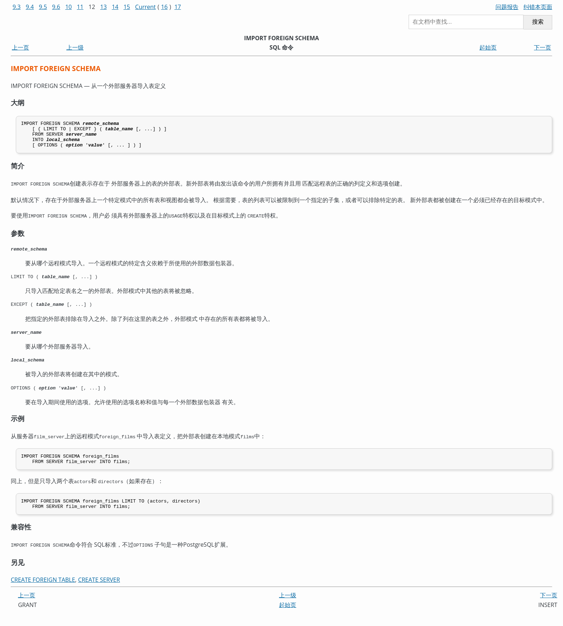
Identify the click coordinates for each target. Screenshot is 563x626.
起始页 (488, 47)
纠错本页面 (538, 7)
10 (68, 7)
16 (164, 7)
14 (115, 7)
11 (80, 7)
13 (103, 7)
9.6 (56, 7)
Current (145, 7)
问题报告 (506, 7)
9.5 (43, 7)
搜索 (538, 22)
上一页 (20, 47)
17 (178, 7)
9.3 (17, 7)
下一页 (542, 47)
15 (127, 7)
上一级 (75, 47)
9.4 (30, 7)
